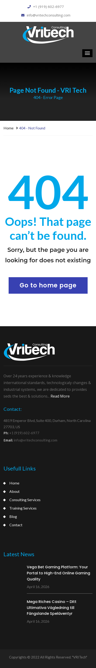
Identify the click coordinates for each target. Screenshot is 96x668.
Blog (13, 516)
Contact (15, 525)
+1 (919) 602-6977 (45, 6)
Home (8, 128)
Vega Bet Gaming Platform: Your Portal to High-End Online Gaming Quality (58, 573)
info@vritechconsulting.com (45, 15)
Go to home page (48, 285)
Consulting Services (25, 499)
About (14, 491)
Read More (60, 396)
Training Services (23, 508)
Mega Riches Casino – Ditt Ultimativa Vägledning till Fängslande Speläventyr (51, 607)
